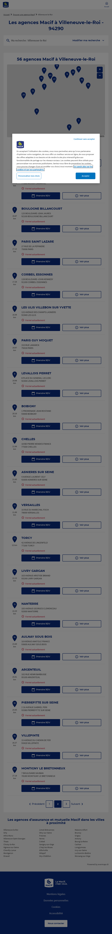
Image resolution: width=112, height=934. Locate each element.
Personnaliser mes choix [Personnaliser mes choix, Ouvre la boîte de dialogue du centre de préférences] (29, 175)
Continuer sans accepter (84, 139)
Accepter (85, 175)
